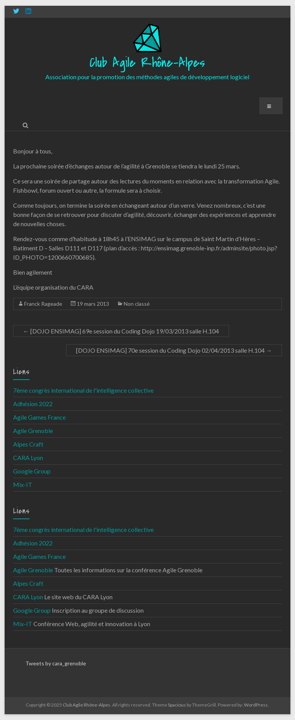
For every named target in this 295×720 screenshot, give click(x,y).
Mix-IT (22, 484)
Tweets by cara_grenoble (55, 663)
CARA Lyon (28, 457)
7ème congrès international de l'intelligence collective (83, 390)
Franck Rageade (43, 303)
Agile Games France (39, 417)
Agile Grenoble (33, 430)
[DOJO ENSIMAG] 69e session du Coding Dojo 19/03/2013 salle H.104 (121, 331)
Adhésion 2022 (33, 403)
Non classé (137, 303)
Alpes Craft (28, 444)
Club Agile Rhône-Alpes (147, 62)
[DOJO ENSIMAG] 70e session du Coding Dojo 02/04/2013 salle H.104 (174, 350)
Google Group (32, 471)
